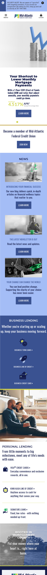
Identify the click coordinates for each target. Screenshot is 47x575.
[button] (41, 16)
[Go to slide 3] (23, 122)
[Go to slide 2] (20, 122)
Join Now (23, 144)
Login (41, 16)
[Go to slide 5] (30, 122)
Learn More (23, 113)
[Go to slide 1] (17, 122)
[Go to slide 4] (27, 122)
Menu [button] (6, 16)
